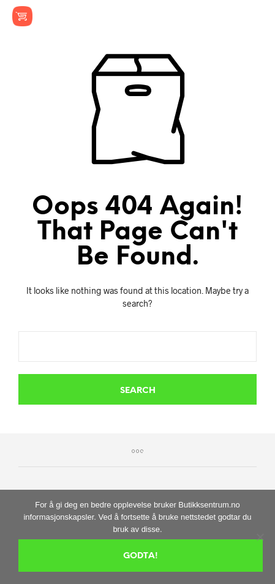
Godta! (140, 556)
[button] (171, 16)
